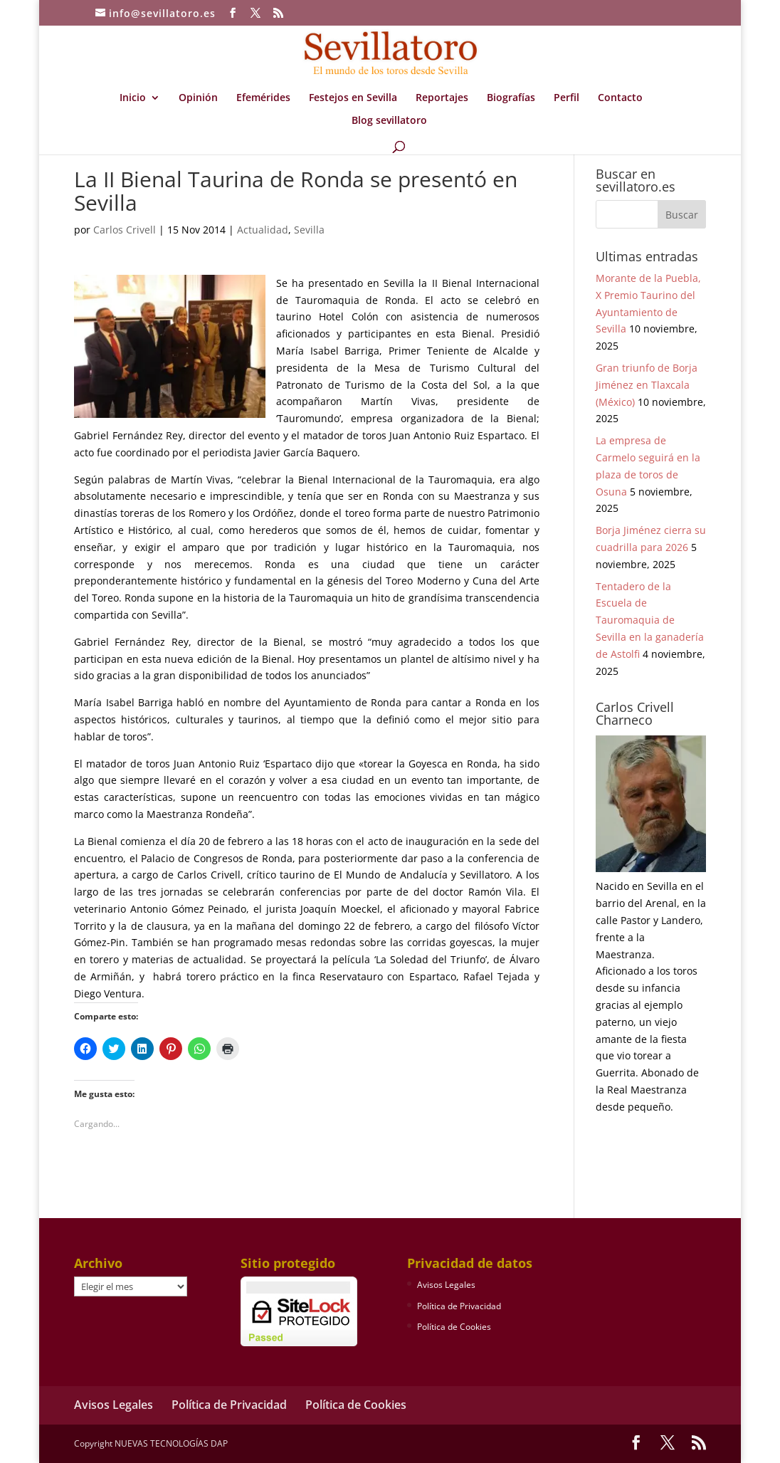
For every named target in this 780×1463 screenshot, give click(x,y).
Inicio (133, 98)
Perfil (566, 98)
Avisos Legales (446, 1285)
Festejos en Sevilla (353, 98)
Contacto (620, 98)
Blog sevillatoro (389, 121)
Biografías (511, 98)
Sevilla (309, 229)
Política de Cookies (454, 1327)
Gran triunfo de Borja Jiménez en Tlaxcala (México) (646, 385)
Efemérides (263, 98)
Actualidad (262, 229)
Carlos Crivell (124, 229)
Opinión (198, 98)
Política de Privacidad (459, 1306)
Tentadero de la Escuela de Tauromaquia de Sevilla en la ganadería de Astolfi (650, 620)
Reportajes (442, 98)
